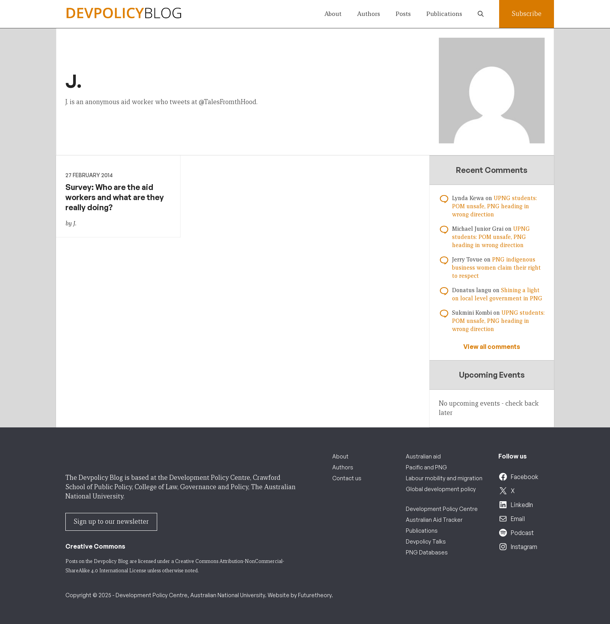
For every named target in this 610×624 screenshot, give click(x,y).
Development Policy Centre (442, 508)
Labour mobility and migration (444, 478)
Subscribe (527, 14)
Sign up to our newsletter (111, 522)
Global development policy (441, 489)
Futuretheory (314, 595)
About (333, 13)
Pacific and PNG (426, 467)
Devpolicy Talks (426, 541)
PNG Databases (427, 552)
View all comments (491, 346)
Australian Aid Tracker (434, 519)
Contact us (346, 478)
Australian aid (423, 456)
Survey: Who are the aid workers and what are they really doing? (114, 197)
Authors (368, 13)
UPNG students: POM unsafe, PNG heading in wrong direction (494, 206)
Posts (403, 13)
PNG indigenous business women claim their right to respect (496, 267)
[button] (480, 14)
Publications (444, 13)
